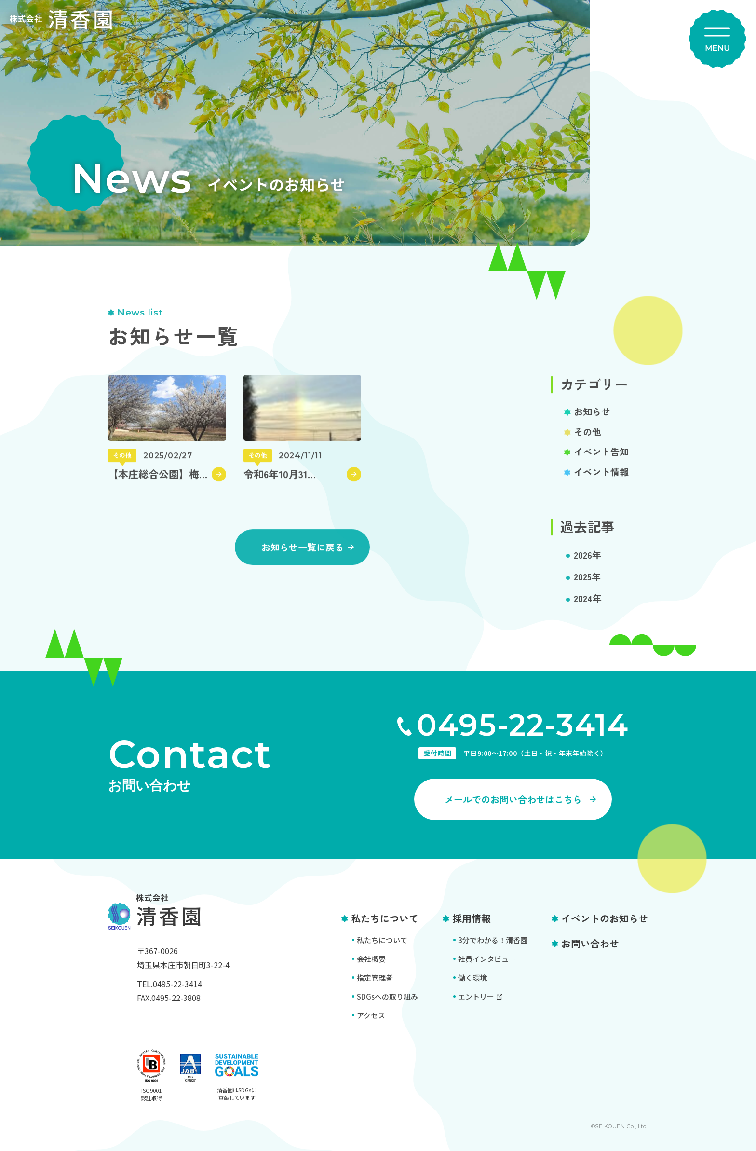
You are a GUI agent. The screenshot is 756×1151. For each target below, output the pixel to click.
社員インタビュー (487, 959)
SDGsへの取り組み (387, 996)
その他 (587, 441)
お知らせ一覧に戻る (302, 557)
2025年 (587, 586)
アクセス (371, 1015)
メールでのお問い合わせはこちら (513, 799)
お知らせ (592, 421)
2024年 (588, 608)
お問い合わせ (590, 943)
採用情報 (471, 918)
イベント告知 (601, 461)
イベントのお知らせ (604, 918)
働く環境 (472, 978)
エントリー (476, 996)
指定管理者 (375, 978)
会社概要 (371, 959)
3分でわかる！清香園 (492, 940)
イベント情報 (601, 481)
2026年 (587, 564)
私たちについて (384, 918)
